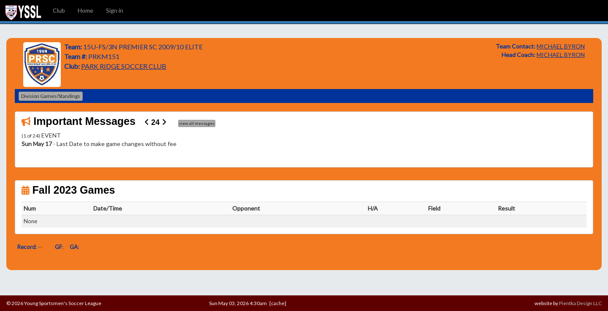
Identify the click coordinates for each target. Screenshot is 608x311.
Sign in (114, 10)
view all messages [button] (196, 123)
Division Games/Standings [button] (50, 96)
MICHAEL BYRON (561, 46)
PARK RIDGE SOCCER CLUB (123, 66)
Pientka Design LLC (580, 303)
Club (59, 10)
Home (85, 10)
